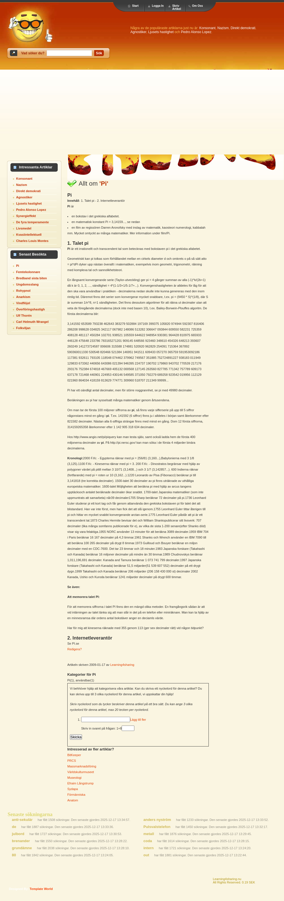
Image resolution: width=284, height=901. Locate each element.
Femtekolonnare (28, 272)
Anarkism (23, 297)
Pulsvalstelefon (156, 827)
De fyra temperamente (32, 222)
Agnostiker (138, 32)
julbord (18, 834)
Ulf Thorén (24, 315)
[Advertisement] (142, 112)
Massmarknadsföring (81, 766)
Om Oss (197, 5)
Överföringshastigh (30, 309)
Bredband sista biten (31, 278)
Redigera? (74, 649)
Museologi (74, 777)
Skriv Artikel (176, 7)
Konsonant (207, 28)
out (146, 855)
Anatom (72, 800)
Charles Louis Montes (32, 241)
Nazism (223, 28)
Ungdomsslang (27, 284)
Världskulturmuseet (80, 772)
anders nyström (157, 820)
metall (148, 834)
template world (41, 889)
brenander (21, 841)
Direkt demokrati (243, 28)
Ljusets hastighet (161, 32)
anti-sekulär (22, 820)
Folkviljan (23, 328)
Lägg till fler (138, 719)
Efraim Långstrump (80, 783)
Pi (17, 265)
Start (135, 5)
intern (148, 848)
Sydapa (72, 789)
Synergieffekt (26, 216)
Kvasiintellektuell (29, 234)
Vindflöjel (23, 303)
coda (147, 841)
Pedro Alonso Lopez (196, 32)
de (14, 827)
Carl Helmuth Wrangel (32, 321)
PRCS (71, 760)
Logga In (158, 5)
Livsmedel (23, 228)
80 (14, 855)
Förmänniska (76, 794)
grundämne (22, 848)
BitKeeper (74, 755)
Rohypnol (23, 290)
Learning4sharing (122, 664)
